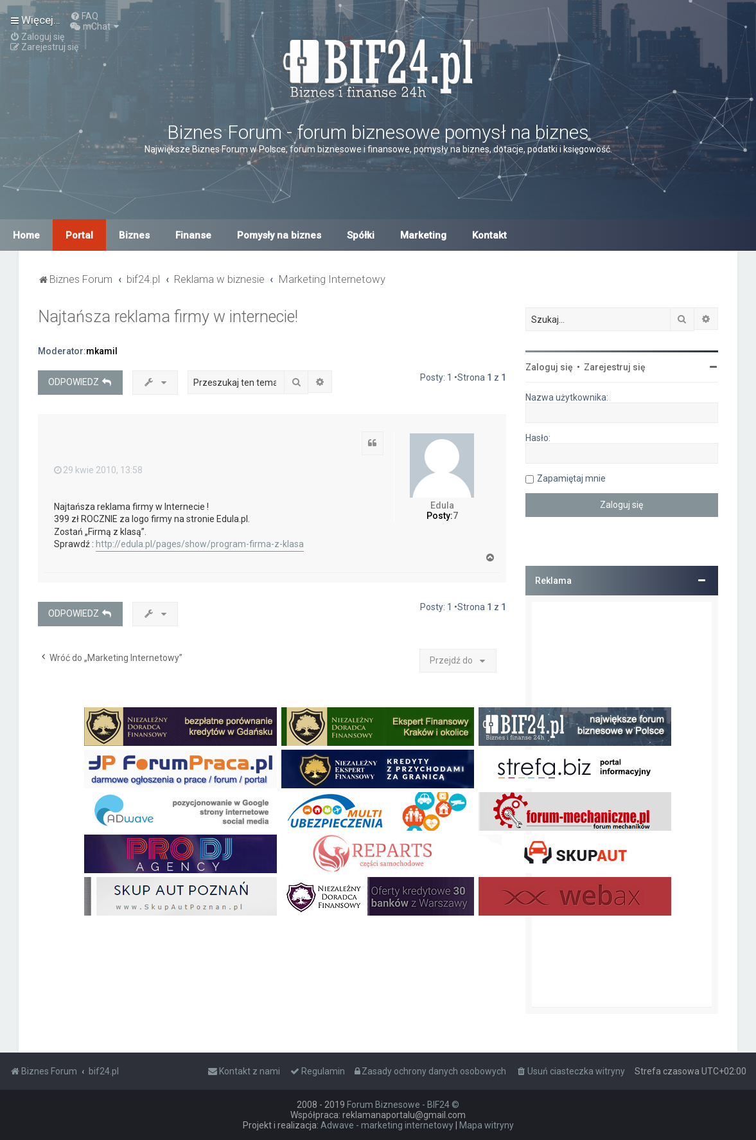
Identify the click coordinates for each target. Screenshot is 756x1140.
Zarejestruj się (615, 367)
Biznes (134, 235)
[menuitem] (84, 16)
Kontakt (489, 235)
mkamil (102, 351)
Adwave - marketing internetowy (387, 1125)
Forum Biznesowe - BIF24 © (403, 1104)
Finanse (193, 235)
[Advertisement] (621, 804)
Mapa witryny (486, 1125)
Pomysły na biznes (279, 235)
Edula (442, 505)
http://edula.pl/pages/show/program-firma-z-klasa (200, 544)
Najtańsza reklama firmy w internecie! (168, 316)
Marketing (423, 235)
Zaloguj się (549, 367)
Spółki (360, 235)
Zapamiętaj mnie (571, 478)
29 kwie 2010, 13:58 (98, 470)
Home (26, 235)
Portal (79, 235)
